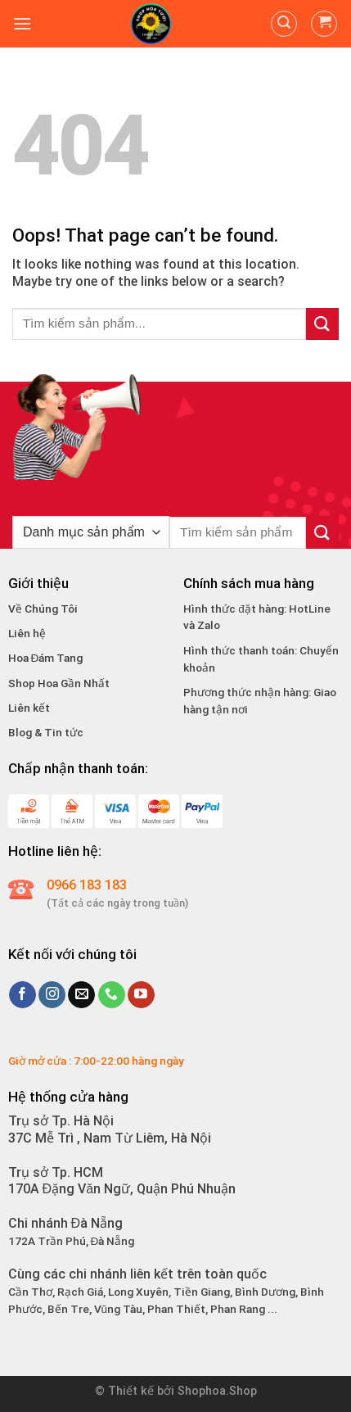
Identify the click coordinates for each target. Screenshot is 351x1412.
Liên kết (29, 707)
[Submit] (322, 324)
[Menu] (22, 23)
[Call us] (111, 995)
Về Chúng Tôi (43, 608)
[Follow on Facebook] (22, 995)
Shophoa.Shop (217, 1391)
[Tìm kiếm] (284, 24)
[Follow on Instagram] (51, 995)
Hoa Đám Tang (45, 657)
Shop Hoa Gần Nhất (59, 683)
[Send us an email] (81, 995)
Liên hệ (27, 633)
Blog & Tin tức (45, 732)
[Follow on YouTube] (141, 995)
